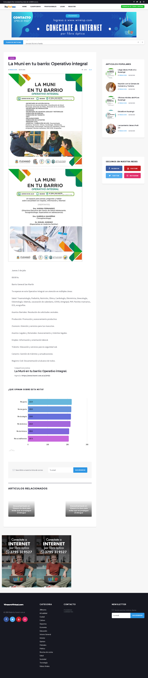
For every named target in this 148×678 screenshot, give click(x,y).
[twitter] (137, 2)
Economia (43, 627)
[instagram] (143, 2)
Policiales (43, 645)
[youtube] (140, 2)
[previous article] (142, 42)
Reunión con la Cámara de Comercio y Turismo (128, 85)
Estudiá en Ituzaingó (126, 111)
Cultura (42, 620)
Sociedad (43, 659)
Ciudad (12, 58)
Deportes (43, 624)
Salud (42, 655)
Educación (43, 631)
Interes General (45, 634)
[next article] (138, 42)
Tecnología (44, 663)
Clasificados (35, 6)
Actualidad (43, 613)
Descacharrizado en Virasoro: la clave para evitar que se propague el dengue (21, 509)
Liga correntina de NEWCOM (35, 42)
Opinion (42, 641)
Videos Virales (45, 666)
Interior (42, 638)
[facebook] (134, 2)
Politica (42, 648)
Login (62, 6)
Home (24, 6)
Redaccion (13, 70)
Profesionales (50, 6)
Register (72, 6)
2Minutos (43, 610)
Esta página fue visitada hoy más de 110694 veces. (21, 2)
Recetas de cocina (46, 652)
